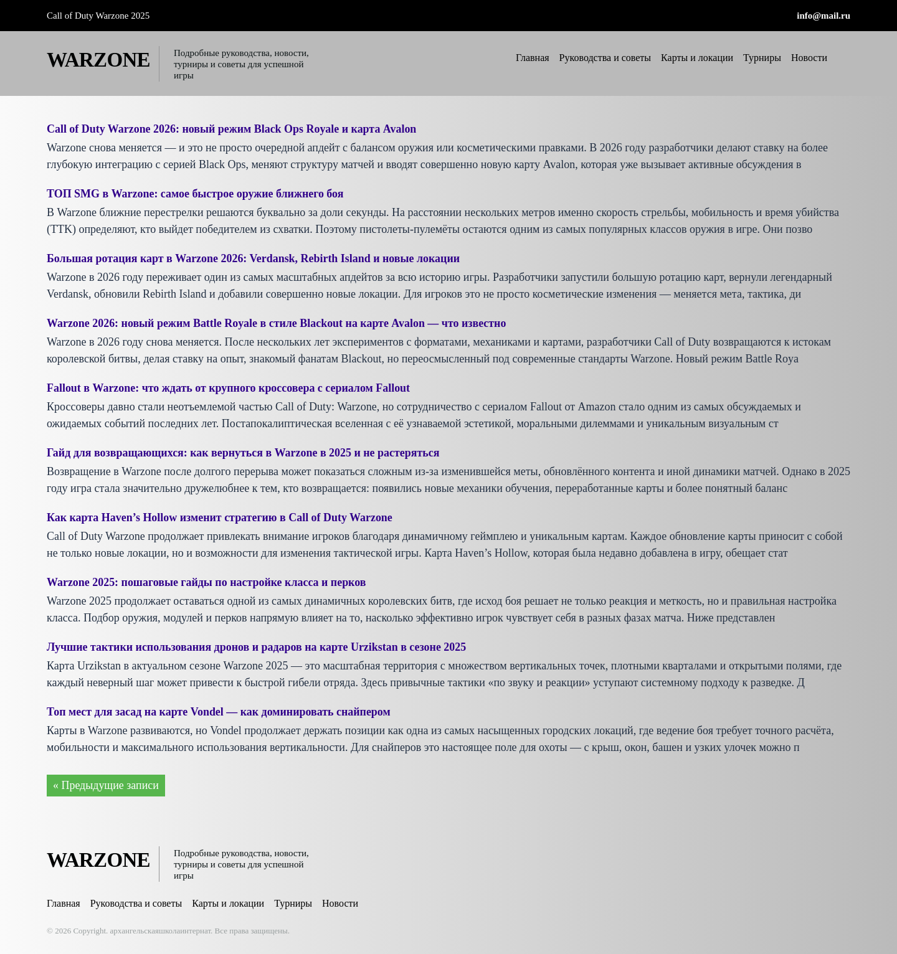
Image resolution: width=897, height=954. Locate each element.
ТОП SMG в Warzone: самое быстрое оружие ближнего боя (195, 193)
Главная (532, 57)
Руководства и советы (605, 57)
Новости (809, 57)
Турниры (762, 57)
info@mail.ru (823, 16)
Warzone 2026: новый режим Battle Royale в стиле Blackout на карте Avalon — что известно (277, 323)
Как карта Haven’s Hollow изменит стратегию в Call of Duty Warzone (220, 517)
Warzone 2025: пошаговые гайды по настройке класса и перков (207, 582)
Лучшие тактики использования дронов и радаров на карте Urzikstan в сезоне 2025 (257, 647)
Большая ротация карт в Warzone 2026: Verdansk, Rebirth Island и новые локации (254, 258)
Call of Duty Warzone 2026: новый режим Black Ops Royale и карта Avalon (232, 129)
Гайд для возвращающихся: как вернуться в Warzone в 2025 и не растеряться (244, 452)
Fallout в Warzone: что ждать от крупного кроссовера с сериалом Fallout (229, 388)
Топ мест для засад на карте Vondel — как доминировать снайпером (219, 712)
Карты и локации (697, 57)
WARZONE (98, 60)
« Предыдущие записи (106, 785)
